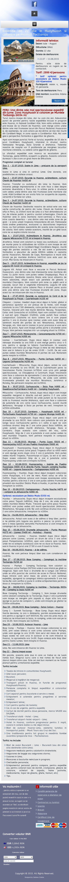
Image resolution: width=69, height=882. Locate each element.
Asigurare (42, 813)
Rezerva (58, 101)
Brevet (41, 810)
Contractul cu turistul (48, 802)
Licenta (41, 806)
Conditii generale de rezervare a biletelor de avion (50, 795)
